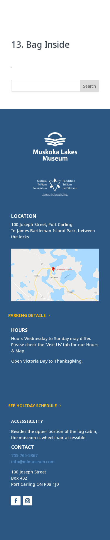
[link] (22, 11)
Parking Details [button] (27, 315)
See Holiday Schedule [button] (32, 405)
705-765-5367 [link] (24, 455)
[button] (94, 15)
